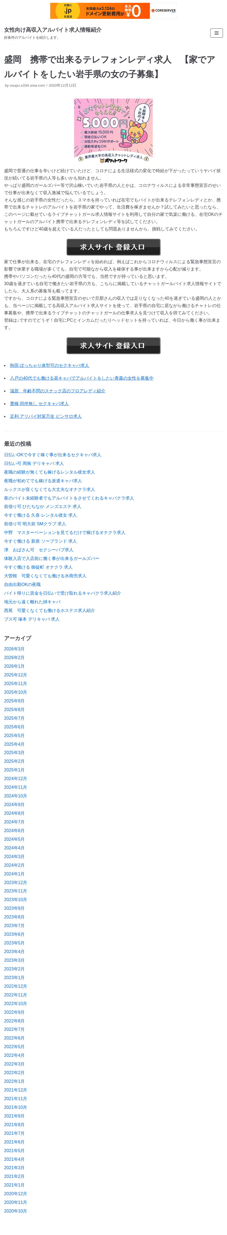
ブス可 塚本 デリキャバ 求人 (32, 619)
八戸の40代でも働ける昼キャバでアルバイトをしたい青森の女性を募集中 (82, 378)
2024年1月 (14, 874)
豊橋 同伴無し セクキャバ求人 (39, 403)
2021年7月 (14, 1133)
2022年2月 (14, 1072)
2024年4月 (14, 848)
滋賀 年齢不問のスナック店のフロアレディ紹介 (57, 391)
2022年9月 (14, 1012)
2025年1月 (14, 770)
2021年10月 (15, 1107)
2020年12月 (15, 1193)
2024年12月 (15, 778)
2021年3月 (14, 1167)
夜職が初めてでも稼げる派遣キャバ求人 (43, 480)
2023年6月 (14, 934)
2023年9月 (14, 908)
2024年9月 (14, 804)
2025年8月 (14, 709)
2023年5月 (14, 943)
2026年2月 (14, 657)
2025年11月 (15, 683)
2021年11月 (15, 1098)
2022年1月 (14, 1081)
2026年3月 (14, 649)
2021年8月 (14, 1124)
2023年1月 (14, 977)
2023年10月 (15, 899)
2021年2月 (14, 1176)
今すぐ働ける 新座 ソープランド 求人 (40, 541)
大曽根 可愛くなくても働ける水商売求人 (45, 575)
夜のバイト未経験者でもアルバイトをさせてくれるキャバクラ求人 (69, 498)
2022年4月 (14, 1055)
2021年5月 (14, 1150)
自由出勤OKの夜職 (22, 584)
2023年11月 (15, 891)
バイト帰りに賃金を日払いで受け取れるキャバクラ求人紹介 (62, 593)
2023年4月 (14, 951)
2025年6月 (14, 727)
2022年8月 (14, 1021)
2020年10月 (15, 1211)
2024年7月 (14, 822)
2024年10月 (15, 796)
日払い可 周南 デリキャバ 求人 (34, 463)
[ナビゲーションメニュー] (216, 33)
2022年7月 (14, 1029)
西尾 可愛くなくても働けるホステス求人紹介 (49, 610)
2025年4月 (14, 744)
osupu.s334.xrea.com (27, 85)
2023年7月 (14, 925)
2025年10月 (15, 692)
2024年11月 (15, 787)
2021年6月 (14, 1142)
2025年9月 (14, 701)
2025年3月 (14, 752)
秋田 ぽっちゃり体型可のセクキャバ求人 (49, 365)
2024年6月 (14, 830)
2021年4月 (14, 1159)
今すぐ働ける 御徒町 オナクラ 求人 (38, 567)
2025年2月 (14, 761)
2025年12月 (15, 675)
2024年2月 (14, 865)
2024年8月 (14, 813)
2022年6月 (14, 1038)
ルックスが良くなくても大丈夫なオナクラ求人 (49, 489)
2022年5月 (14, 1046)
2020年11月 (15, 1202)
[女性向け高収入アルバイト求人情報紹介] (53, 33)
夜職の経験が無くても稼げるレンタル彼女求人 (49, 472)
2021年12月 (15, 1090)
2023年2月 (14, 969)
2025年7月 (14, 718)
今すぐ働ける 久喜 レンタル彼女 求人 (40, 515)
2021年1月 (14, 1185)
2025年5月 (14, 735)
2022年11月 (15, 995)
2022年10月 (15, 1003)
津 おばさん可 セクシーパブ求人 (38, 550)
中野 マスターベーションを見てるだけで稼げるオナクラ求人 (64, 532)
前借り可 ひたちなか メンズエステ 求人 (42, 506)
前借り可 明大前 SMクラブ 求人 (35, 524)
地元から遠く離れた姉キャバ (32, 601)
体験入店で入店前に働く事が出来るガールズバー (51, 558)
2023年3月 (14, 960)
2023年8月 (14, 917)
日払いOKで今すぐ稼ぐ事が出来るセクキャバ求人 (52, 454)
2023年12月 (15, 882)
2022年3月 (14, 1064)
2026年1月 (14, 666)
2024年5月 (14, 839)
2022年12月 (15, 986)
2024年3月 (14, 856)
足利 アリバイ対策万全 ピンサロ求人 (46, 416)
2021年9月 (14, 1116)
